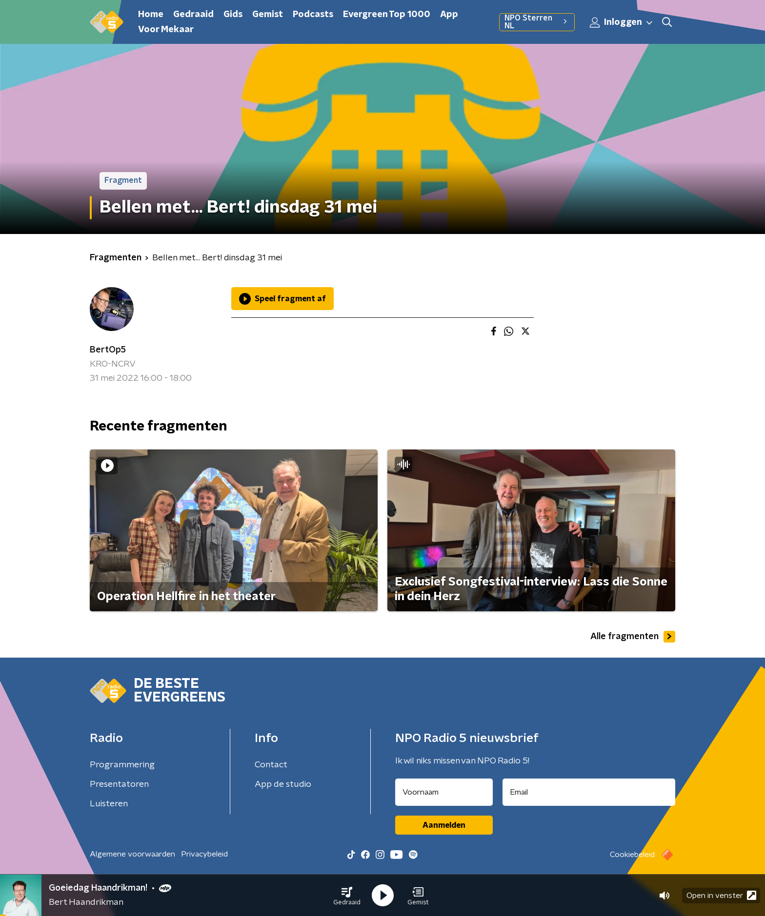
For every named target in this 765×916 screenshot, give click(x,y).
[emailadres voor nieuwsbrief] (589, 792)
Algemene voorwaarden (132, 854)
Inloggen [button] (621, 22)
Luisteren (109, 803)
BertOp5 (108, 350)
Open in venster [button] (721, 895)
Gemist (267, 14)
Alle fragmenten (632, 637)
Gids (232, 14)
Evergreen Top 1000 (386, 14)
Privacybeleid (204, 854)
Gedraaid (193, 14)
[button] (346, 895)
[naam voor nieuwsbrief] (444, 792)
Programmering (122, 764)
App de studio (283, 784)
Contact (271, 764)
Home (150, 14)
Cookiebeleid (632, 854)
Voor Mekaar (166, 29)
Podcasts (313, 14)
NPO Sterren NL (536, 22)
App (449, 14)
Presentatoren (119, 784)
